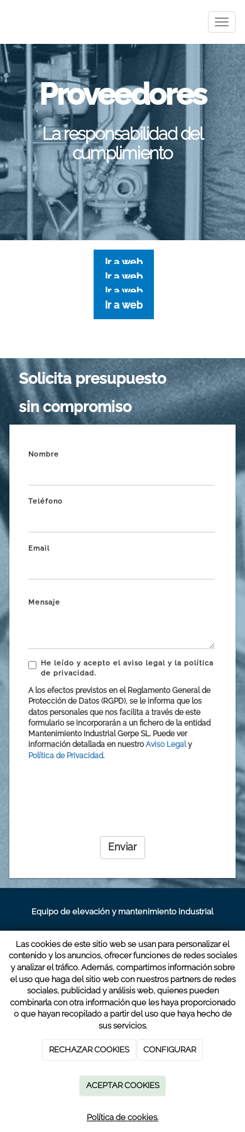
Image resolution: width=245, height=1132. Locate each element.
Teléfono (45, 501)
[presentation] (123, 802)
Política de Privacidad (65, 755)
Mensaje (44, 602)
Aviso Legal (166, 744)
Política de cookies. (122, 1117)
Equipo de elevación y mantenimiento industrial (122, 911)
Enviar (122, 847)
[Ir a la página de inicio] (6, 22)
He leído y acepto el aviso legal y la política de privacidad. (121, 668)
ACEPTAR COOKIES (123, 1085)
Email (39, 548)
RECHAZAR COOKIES (89, 1049)
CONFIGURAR (169, 1049)
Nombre (43, 454)
